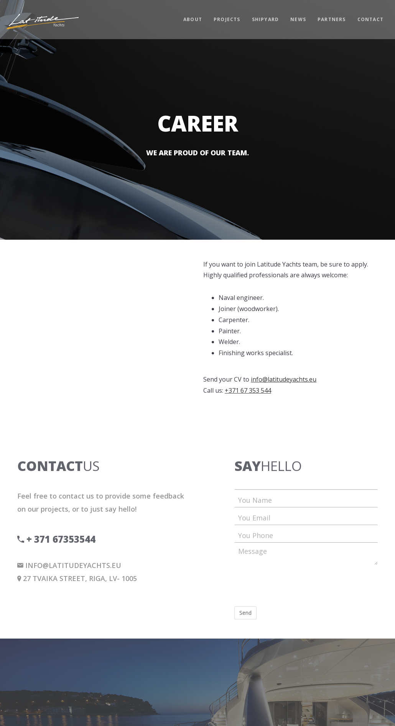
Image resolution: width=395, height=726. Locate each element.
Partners (332, 19)
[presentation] (292, 586)
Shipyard (265, 19)
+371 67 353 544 (248, 390)
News (298, 19)
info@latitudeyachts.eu (283, 379)
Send (245, 612)
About (192, 19)
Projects (227, 19)
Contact (370, 19)
